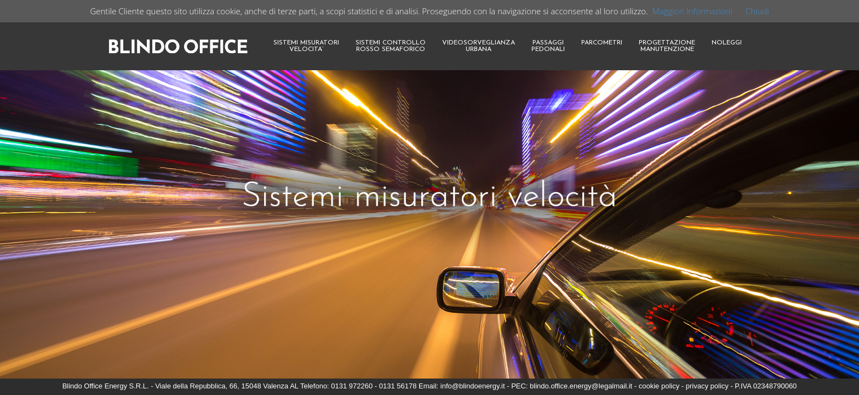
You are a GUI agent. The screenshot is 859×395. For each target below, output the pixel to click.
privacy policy (707, 386)
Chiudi (757, 10)
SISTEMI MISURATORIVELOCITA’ (306, 46)
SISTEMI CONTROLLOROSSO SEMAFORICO (391, 46)
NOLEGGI (727, 43)
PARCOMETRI (601, 43)
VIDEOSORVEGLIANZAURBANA (478, 46)
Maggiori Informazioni (692, 10)
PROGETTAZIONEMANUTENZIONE (667, 46)
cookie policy (659, 386)
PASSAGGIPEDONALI (548, 46)
